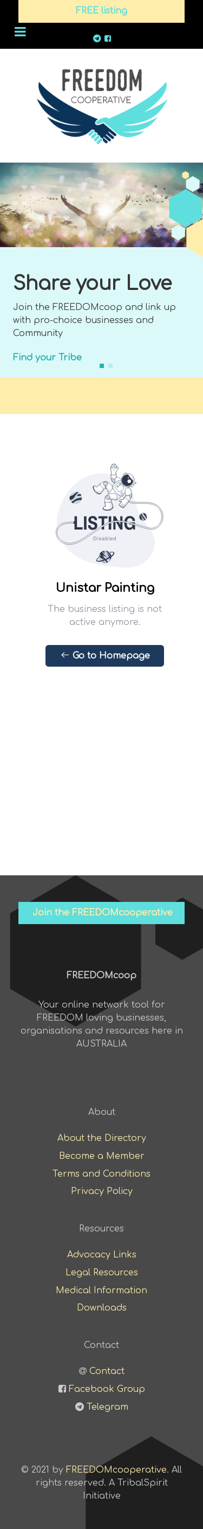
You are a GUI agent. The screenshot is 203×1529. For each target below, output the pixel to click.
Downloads (102, 1308)
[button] (102, 366)
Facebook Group (107, 1389)
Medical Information (101, 1290)
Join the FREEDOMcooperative (102, 913)
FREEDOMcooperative (116, 1470)
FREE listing (101, 11)
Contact (107, 1371)
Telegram (107, 1407)
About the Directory (101, 1138)
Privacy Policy (102, 1191)
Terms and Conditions (101, 1174)
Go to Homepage (105, 655)
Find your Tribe (47, 358)
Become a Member (102, 1156)
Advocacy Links (101, 1255)
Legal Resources (102, 1273)
